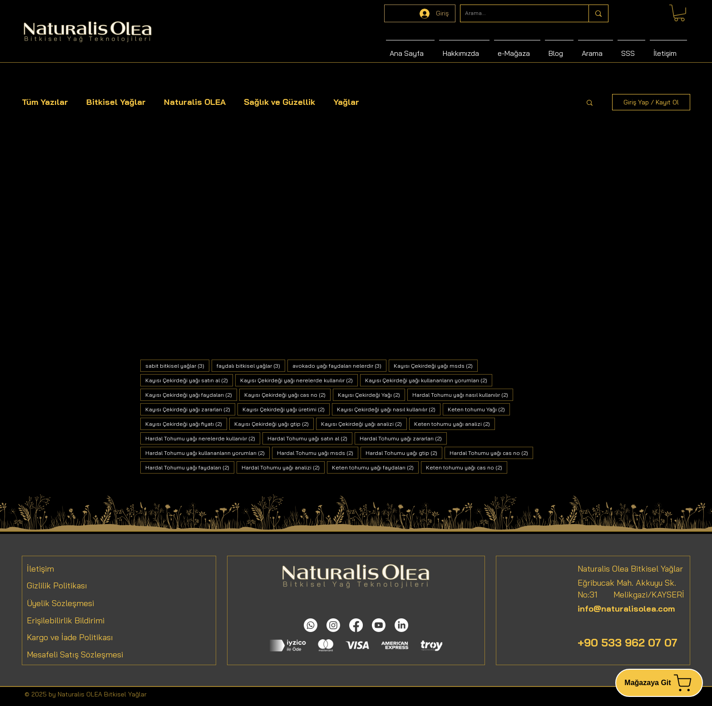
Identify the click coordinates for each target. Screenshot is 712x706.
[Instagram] (333, 625)
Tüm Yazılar (45, 102)
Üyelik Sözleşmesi (60, 603)
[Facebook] (356, 625)
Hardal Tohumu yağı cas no (491, 452)
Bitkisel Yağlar (116, 102)
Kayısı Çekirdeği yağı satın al (189, 380)
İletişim (40, 568)
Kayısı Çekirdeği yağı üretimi (286, 409)
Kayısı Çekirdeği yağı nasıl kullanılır (388, 409)
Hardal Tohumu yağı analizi (283, 467)
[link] (679, 13)
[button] (589, 103)
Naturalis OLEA (195, 102)
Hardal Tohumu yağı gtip (404, 452)
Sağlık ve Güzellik (279, 102)
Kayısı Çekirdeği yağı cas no (287, 394)
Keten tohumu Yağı (479, 409)
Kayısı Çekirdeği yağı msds (436, 365)
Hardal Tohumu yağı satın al (309, 438)
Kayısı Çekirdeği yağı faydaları (191, 394)
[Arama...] (517, 13)
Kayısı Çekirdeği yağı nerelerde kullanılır (299, 380)
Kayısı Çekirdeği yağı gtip (274, 423)
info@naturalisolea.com (626, 608)
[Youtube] (379, 625)
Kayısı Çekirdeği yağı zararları (190, 409)
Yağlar (346, 102)
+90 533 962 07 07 (627, 642)
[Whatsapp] (310, 625)
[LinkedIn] (401, 625)
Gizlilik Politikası (57, 585)
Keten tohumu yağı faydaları (375, 467)
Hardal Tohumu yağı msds (317, 452)
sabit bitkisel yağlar (177, 365)
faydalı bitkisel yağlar (251, 365)
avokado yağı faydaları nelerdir (339, 365)
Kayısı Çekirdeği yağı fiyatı (186, 423)
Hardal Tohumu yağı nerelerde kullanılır (202, 438)
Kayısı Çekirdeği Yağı (371, 394)
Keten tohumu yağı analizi (454, 423)
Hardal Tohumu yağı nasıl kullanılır (462, 394)
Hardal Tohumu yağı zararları (403, 438)
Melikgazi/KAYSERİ (641, 594)
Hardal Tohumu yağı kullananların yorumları (207, 452)
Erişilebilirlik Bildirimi (65, 620)
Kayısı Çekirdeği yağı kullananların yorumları (428, 380)
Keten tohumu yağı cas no (466, 467)
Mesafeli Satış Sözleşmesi (75, 654)
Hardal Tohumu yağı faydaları (189, 467)
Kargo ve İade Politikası (70, 637)
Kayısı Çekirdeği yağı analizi (364, 423)
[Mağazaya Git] (659, 683)
